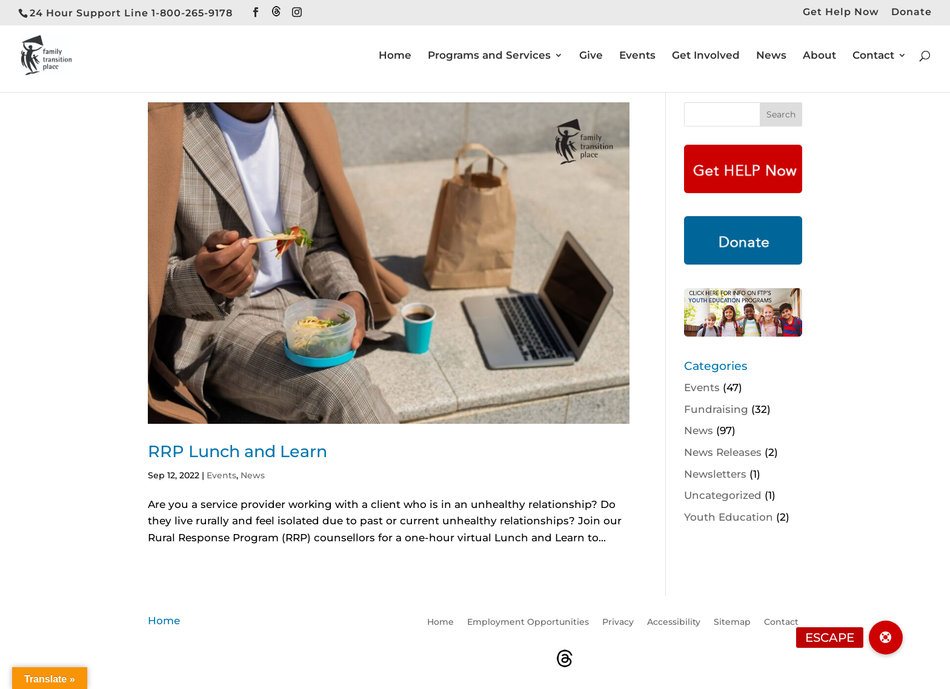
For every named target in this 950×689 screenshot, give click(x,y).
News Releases (723, 452)
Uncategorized (723, 495)
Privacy (618, 622)
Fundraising (716, 409)
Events (637, 56)
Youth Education (728, 517)
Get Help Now (841, 12)
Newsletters (715, 474)
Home (395, 56)
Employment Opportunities (528, 622)
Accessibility (673, 622)
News (771, 56)
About (819, 56)
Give (591, 56)
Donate (911, 12)
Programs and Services (489, 56)
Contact (873, 56)
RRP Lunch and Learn (237, 451)
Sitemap (732, 622)
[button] (886, 637)
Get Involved (706, 56)
